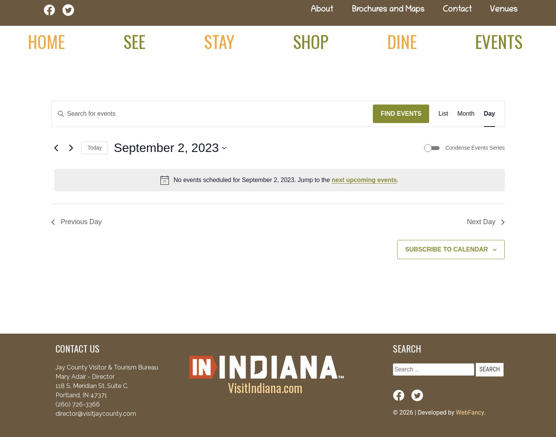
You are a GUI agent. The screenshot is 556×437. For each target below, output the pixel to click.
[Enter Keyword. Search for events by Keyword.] (212, 114)
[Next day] (71, 148)
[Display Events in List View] (443, 114)
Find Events (401, 113)
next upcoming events (364, 180)
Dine (402, 41)
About (322, 10)
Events (498, 41)
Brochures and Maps (388, 10)
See (134, 41)
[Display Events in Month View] (465, 114)
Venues (503, 10)
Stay (219, 41)
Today (95, 148)
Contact (457, 10)
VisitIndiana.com (265, 387)
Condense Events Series (475, 148)
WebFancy (470, 412)
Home (46, 41)
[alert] (279, 180)
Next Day (486, 222)
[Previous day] (56, 148)
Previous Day (76, 222)
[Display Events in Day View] (489, 114)
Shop (311, 41)
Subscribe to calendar (446, 249)
